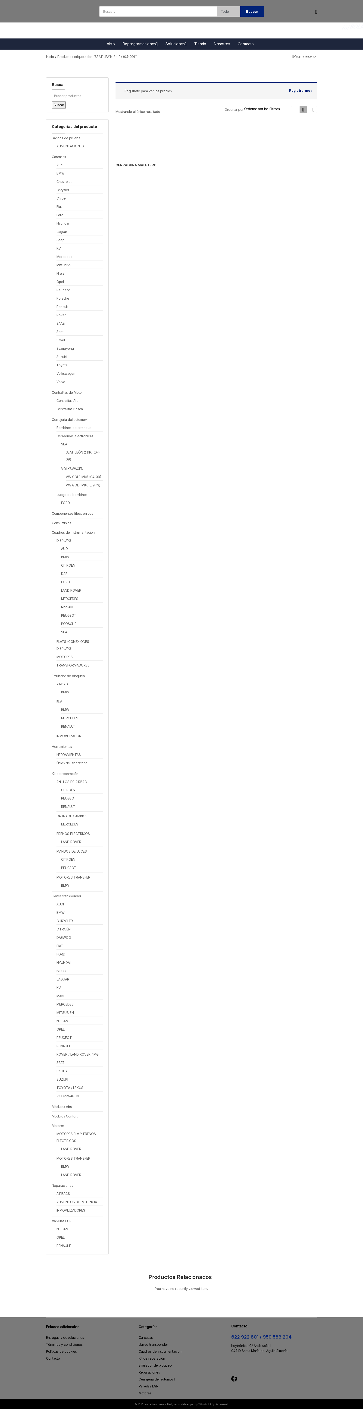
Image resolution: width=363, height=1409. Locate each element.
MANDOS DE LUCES (71, 851)
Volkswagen (65, 373)
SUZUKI (62, 1079)
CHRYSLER (64, 921)
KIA (58, 248)
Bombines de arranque (73, 428)
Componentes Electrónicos (72, 513)
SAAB (60, 323)
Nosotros (222, 43)
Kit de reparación (65, 774)
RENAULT (68, 726)
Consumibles (61, 523)
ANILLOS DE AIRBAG (71, 782)
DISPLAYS (63, 541)
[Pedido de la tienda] (269, 109)
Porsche (62, 298)
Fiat (59, 207)
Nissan (61, 273)
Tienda (200, 43)
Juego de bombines (72, 495)
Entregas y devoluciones (65, 1337)
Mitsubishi (63, 265)
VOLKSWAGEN (72, 469)
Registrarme (299, 90)
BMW (60, 173)
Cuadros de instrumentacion (73, 532)
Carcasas (59, 157)
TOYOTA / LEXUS (69, 1088)
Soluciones (176, 43)
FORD (65, 503)
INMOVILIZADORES (70, 1210)
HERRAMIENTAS (68, 755)
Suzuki (61, 357)
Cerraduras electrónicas (74, 436)
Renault (62, 307)
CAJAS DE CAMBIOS (72, 816)
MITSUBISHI (65, 1013)
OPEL (60, 1029)
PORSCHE (68, 624)
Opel (60, 282)
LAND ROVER (71, 590)
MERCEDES (69, 599)
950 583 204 (277, 1337)
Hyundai (62, 223)
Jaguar (61, 232)
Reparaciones (62, 1185)
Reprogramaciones (140, 43)
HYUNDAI (63, 963)
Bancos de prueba (66, 138)
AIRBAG (62, 684)
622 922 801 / (247, 1337)
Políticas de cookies (61, 1351)
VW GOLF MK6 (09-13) (83, 485)
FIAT (59, 946)
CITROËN (68, 565)
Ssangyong (65, 348)
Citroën (62, 198)
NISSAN (67, 607)
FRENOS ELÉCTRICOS (73, 834)
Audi (59, 165)
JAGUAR (62, 979)
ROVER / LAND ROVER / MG (77, 1054)
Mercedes (64, 257)
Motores (58, 1126)
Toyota (61, 365)
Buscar (59, 105)
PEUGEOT (68, 615)
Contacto (246, 43)
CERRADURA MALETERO (130, 165)
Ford (59, 215)
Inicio (110, 43)
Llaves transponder (66, 896)
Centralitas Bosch (69, 409)
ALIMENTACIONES (70, 146)
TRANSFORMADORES (73, 665)
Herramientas (62, 747)
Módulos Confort (65, 1116)
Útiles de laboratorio (72, 763)
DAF (64, 574)
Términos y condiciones (64, 1344)
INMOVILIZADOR (68, 736)
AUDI (65, 549)
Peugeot (63, 290)
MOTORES (64, 657)
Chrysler (62, 190)
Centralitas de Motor (67, 392)
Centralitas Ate (67, 401)
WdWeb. (202, 1404)
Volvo (60, 382)
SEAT (65, 444)
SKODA (62, 1071)
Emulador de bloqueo (68, 676)
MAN (60, 996)
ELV (59, 702)
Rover (61, 315)
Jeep (60, 240)
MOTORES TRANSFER (73, 877)
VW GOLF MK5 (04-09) (83, 477)
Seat (59, 332)
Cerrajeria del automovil (70, 420)
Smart (60, 340)
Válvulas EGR (62, 1221)
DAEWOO (63, 937)
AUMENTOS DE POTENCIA (76, 1202)
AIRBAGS (63, 1194)
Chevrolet (64, 182)
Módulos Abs (62, 1107)
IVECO (61, 971)
